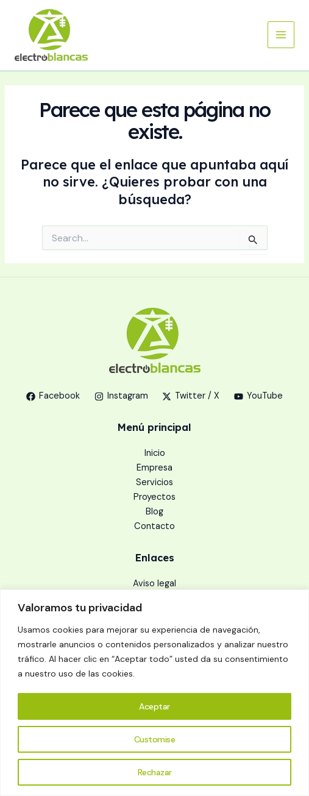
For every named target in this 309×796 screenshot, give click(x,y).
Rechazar (155, 772)
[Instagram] (121, 396)
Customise (155, 739)
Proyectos (154, 497)
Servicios (154, 482)
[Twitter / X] (191, 396)
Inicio (154, 453)
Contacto (154, 526)
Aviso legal (154, 583)
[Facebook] (53, 396)
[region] (154, 692)
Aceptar (154, 706)
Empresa (154, 468)
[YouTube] (258, 396)
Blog (154, 511)
